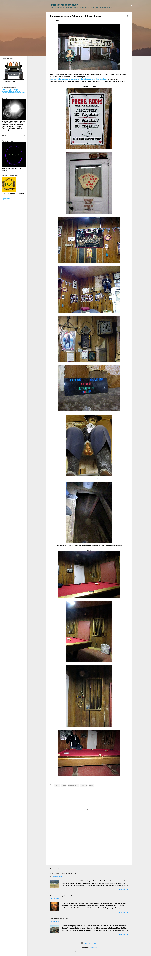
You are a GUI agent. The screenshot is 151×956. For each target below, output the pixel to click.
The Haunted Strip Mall (59, 918)
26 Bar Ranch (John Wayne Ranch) (63, 873)
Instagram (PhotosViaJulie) (11, 91)
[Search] (131, 5)
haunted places (73, 785)
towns (91, 785)
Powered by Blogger (89, 943)
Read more (123, 890)
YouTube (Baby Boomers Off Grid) (13, 93)
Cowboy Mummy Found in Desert (62, 896)
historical (84, 785)
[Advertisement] (89, 846)
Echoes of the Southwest (64, 4)
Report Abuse (6, 198)
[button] (127, 16)
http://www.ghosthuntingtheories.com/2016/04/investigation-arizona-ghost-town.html (78, 79)
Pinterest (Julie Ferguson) (10, 89)
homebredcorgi (93, 947)
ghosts (64, 785)
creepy (57, 785)
